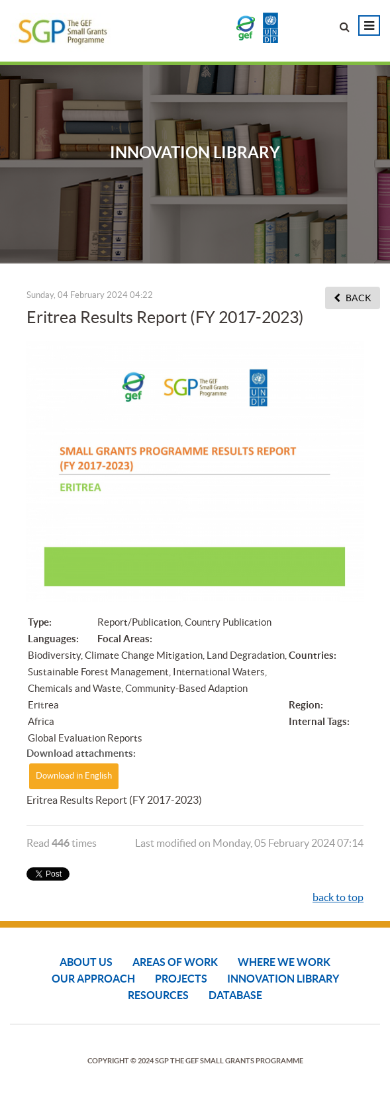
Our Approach (93, 979)
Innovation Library (283, 979)
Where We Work (284, 962)
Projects (181, 979)
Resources (158, 995)
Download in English (74, 776)
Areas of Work (175, 962)
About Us (86, 962)
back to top (338, 897)
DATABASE (235, 995)
